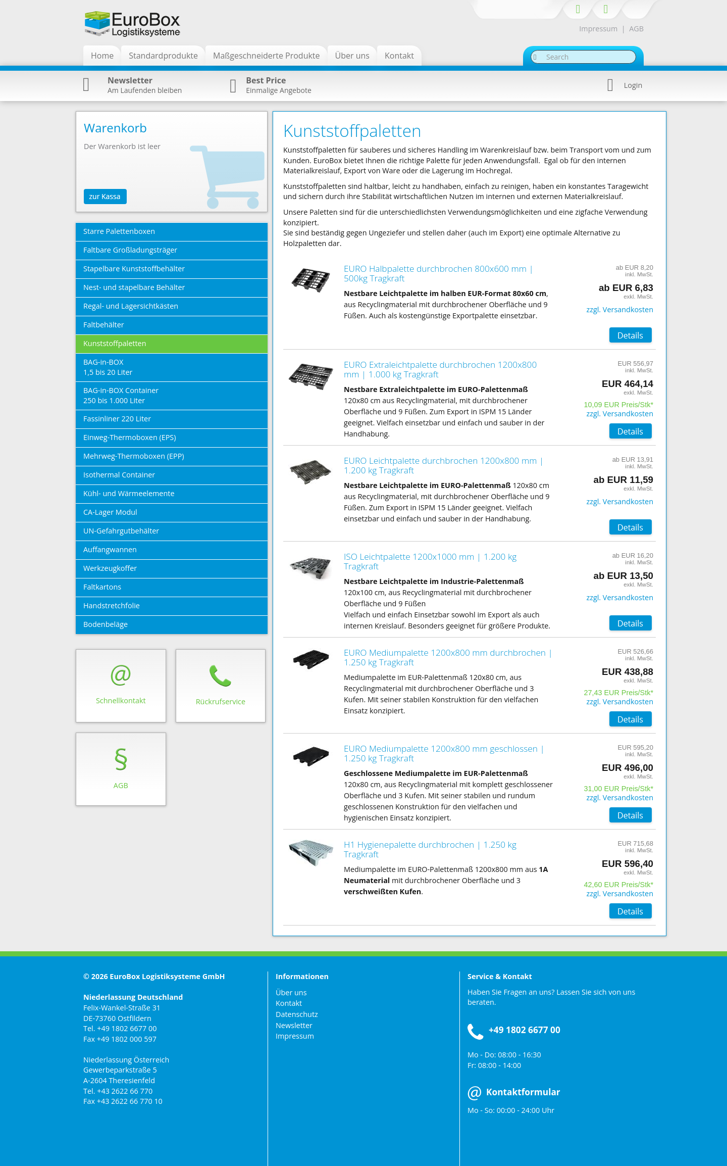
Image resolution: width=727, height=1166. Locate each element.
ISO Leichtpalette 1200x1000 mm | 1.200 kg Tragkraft (430, 561)
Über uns (291, 992)
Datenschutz (297, 1014)
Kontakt (289, 1003)
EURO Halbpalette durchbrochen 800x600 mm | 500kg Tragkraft (439, 273)
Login (633, 85)
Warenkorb (115, 127)
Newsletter (294, 1025)
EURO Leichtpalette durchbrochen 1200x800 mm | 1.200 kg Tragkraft (444, 465)
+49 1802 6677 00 (127, 1028)
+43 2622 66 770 (124, 1091)
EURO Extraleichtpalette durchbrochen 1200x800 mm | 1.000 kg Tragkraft (440, 369)
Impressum (598, 28)
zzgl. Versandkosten (619, 309)
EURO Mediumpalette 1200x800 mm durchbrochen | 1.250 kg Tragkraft (448, 657)
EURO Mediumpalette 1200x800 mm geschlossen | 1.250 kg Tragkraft (444, 753)
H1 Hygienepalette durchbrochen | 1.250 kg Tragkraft (430, 849)
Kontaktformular (514, 1092)
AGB (636, 28)
